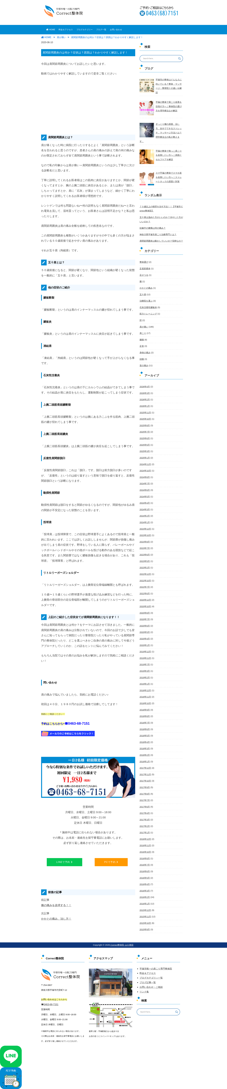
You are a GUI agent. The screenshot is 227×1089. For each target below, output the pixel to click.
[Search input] (159, 58)
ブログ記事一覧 (148, 982)
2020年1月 (144, 632)
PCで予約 (111, 862)
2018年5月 (144, 721)
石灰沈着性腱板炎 (148, 300)
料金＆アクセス (66, 29)
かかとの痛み (146, 281)
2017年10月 (145, 765)
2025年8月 (144, 416)
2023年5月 (144, 550)
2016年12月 (145, 822)
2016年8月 (144, 841)
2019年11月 (145, 645)
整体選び (144, 256)
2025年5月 (144, 435)
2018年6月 (144, 715)
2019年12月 (145, 638)
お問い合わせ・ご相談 (151, 987)
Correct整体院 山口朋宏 (121, 945)
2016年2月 (144, 880)
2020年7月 (144, 607)
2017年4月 (144, 797)
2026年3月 (144, 385)
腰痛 (142, 332)
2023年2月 (144, 556)
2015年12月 (145, 892)
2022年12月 (145, 562)
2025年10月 (145, 410)
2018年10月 (145, 689)
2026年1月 (144, 397)
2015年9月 (144, 911)
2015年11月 (145, 899)
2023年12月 (145, 518)
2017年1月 (144, 816)
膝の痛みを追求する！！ (56, 905)
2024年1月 (144, 512)
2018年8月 (144, 702)
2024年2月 (144, 505)
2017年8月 (144, 778)
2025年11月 (145, 404)
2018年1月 (144, 746)
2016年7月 (144, 848)
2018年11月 (145, 683)
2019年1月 (144, 670)
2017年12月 (145, 753)
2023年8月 (144, 531)
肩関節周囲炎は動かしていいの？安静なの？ (160, 235)
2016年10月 (145, 835)
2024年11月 (145, 454)
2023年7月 (144, 537)
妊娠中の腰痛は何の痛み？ (152, 222)
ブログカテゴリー (84, 29)
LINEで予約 (64, 862)
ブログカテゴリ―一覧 (151, 978)
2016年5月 (144, 861)
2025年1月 (144, 448)
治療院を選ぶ (146, 294)
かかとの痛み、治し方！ (56, 918)
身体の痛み (145, 344)
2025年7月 (144, 423)
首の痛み (144, 357)
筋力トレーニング (148, 307)
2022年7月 (144, 575)
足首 (142, 338)
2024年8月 (144, 467)
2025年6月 (144, 429)
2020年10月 (145, 594)
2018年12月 (145, 677)
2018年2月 (144, 740)
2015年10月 (145, 905)
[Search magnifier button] (179, 58)
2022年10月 (145, 569)
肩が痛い (144, 319)
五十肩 (143, 287)
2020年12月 (145, 588)
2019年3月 (144, 657)
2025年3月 (144, 442)
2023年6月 (144, 543)
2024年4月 (144, 493)
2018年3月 (144, 734)
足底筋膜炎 (145, 262)
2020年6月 (144, 613)
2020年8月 (144, 600)
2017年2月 (144, 810)
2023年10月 (145, 524)
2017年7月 (144, 784)
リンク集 (144, 991)
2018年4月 (144, 727)
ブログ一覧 (101, 29)
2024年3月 (144, 499)
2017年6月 (144, 791)
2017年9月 (144, 772)
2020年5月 (144, 619)
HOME (50, 29)
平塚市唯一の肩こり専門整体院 (156, 968)
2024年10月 (145, 461)
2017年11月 (145, 759)
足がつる (144, 268)
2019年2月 (144, 664)
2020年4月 (144, 626)
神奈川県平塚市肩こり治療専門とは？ (157, 228)
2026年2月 (144, 391)
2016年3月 (144, 873)
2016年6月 (144, 854)
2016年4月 (144, 867)
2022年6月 (144, 581)
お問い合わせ (116, 29)
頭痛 (142, 351)
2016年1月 (144, 886)
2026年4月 (144, 378)
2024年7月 (144, 473)
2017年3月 (144, 803)
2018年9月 (144, 696)
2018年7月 (144, 708)
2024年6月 (144, 480)
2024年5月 (144, 486)
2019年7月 (144, 651)
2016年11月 (145, 829)
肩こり (143, 326)
